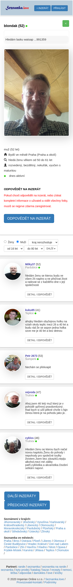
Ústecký (34, 531)
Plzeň (36, 540)
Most (52, 547)
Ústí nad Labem (58, 544)
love (50, 572)
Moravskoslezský (14, 528)
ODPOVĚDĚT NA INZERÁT (29, 218)
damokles (39, 572)
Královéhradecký (14, 525)
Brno (16, 540)
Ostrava (26, 540)
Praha (7, 540)
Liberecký (32, 525)
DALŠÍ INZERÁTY (22, 496)
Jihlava (39, 550)
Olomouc (59, 540)
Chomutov (62, 550)
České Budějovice (15, 544)
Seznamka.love (54, 579)
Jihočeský (29, 522)
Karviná (28, 550)
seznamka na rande (54, 566)
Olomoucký (47, 525)
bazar (45, 569)
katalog (35, 569)
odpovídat (25, 572)
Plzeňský (48, 528)
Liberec (46, 540)
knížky (58, 572)
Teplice (50, 550)
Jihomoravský (12, 522)
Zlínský (45, 531)
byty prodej (22, 569)
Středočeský (19, 531)
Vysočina (42, 522)
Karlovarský (57, 522)
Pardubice (11, 547)
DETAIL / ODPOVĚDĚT (39, 294)
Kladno (42, 547)
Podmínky (50, 582)
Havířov (31, 547)
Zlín (22, 547)
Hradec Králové (37, 544)
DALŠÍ (51, 248)
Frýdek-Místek (12, 550)
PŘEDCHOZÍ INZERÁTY (27, 505)
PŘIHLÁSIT (60, 8)
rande (21, 566)
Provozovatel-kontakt (29, 582)
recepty (55, 569)
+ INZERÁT (42, 8)
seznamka (33, 566)
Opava (61, 547)
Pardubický (33, 528)
